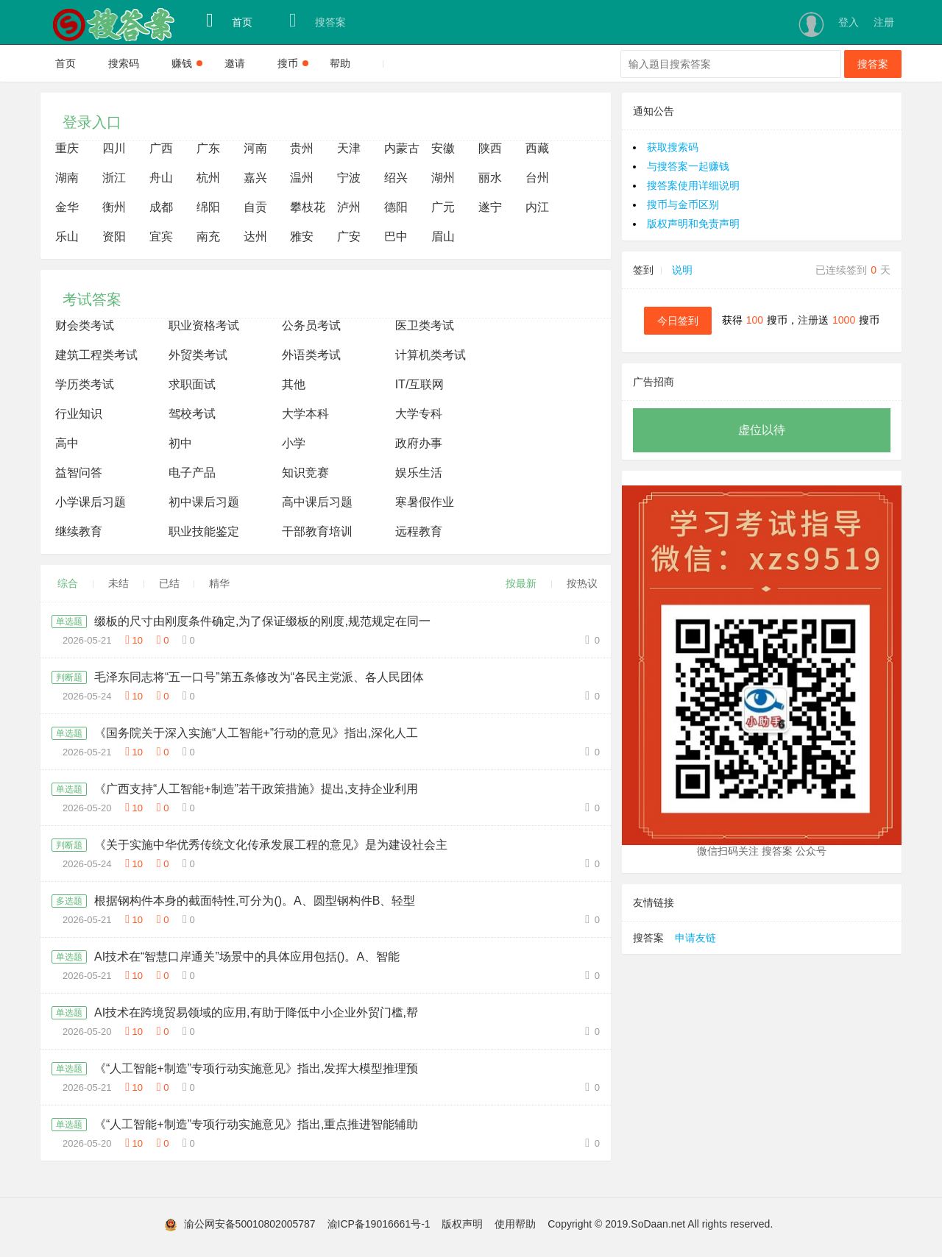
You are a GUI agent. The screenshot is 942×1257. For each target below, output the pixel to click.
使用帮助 (515, 1224)
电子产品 (192, 472)
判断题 (69, 677)
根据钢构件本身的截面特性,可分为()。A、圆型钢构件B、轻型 (254, 900)
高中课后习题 (317, 502)
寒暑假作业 (424, 502)
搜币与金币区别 (683, 204)
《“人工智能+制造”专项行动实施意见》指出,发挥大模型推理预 (256, 1068)
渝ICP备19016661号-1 (379, 1224)
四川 (114, 148)
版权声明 (462, 1224)
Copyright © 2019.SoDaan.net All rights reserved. (660, 1224)
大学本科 (305, 413)
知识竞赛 (305, 472)
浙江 (114, 177)
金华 (67, 207)
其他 (293, 384)
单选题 (69, 621)
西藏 (537, 148)
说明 (682, 270)
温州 (302, 177)
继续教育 (78, 531)
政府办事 (418, 443)
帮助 (340, 63)
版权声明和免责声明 (693, 223)
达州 (255, 236)
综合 (67, 583)
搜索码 (123, 63)
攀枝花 (307, 207)
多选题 (69, 901)
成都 (161, 207)
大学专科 (418, 413)
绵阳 (208, 207)
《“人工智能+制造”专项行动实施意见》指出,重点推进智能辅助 (256, 1124)
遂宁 (490, 207)
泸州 (349, 207)
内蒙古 (401, 148)
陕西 (490, 148)
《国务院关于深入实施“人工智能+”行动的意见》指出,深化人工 (256, 733)
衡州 (114, 207)
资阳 (114, 236)
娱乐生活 (418, 472)
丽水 (490, 177)
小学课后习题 (90, 502)
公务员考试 (311, 325)
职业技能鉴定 (204, 531)
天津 (349, 148)
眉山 (443, 236)
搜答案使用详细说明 (693, 185)
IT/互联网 (420, 384)
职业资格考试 (204, 325)
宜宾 (161, 236)
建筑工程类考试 (96, 355)
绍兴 (396, 177)
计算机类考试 (430, 355)
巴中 (396, 236)
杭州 (208, 177)
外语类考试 (311, 355)
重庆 (67, 148)
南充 (208, 236)
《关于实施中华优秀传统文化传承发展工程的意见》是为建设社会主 (270, 844)
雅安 (302, 236)
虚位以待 (761, 430)
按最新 (521, 583)
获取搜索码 (672, 147)
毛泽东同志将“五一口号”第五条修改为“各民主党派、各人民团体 (259, 677)
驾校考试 (192, 413)
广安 (349, 236)
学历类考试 (84, 384)
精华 (219, 583)
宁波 (349, 177)
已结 (169, 583)
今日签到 (677, 321)
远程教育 (418, 531)
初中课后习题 (204, 502)
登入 (848, 22)
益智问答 (78, 472)
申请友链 (695, 938)
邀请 (234, 63)
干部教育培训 (317, 531)
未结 (118, 583)
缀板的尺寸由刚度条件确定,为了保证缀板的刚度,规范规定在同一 (262, 621)
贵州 (302, 148)
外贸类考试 (198, 355)
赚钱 (186, 63)
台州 (537, 177)
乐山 (67, 236)
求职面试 (192, 384)
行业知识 (78, 413)
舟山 (161, 177)
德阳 (396, 207)
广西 (161, 148)
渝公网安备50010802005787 (250, 1224)
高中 (67, 443)
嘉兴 (255, 177)
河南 (255, 148)
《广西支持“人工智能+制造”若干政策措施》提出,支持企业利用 (256, 789)
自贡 (255, 207)
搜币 (292, 63)
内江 (537, 207)
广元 (443, 207)
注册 (884, 22)
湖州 (443, 177)
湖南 (67, 177)
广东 (208, 148)
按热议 (582, 583)
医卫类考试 (424, 325)
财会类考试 (84, 325)
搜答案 (317, 20)
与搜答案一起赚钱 (688, 166)
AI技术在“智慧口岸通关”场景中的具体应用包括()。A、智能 (247, 956)
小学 (293, 443)
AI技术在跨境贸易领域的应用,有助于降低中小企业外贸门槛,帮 (256, 1012)
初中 (180, 443)
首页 (229, 20)
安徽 (443, 148)
